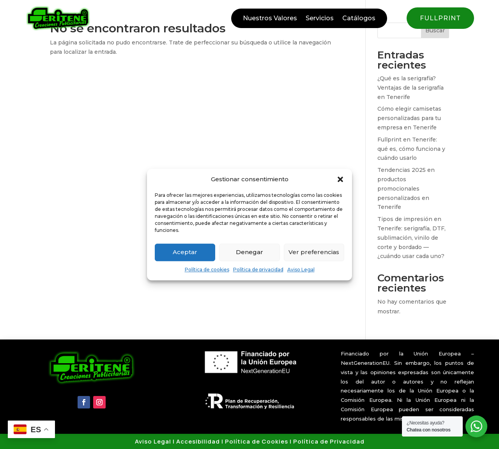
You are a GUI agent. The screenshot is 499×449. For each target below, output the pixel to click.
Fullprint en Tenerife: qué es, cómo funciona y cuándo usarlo (411, 149)
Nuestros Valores (270, 19)
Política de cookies (207, 269)
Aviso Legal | (155, 441)
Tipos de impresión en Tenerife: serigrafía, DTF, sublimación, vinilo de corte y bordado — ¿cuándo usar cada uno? (411, 238)
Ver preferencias (313, 252)
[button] (340, 179)
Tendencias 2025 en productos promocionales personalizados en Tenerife (406, 188)
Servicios (320, 19)
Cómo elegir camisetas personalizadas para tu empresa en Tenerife (409, 118)
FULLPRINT (440, 18)
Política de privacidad (258, 269)
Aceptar (185, 252)
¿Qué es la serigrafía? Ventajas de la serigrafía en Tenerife (410, 88)
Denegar (249, 252)
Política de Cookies (256, 441)
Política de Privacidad (329, 441)
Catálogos (358, 19)
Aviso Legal (301, 269)
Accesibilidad (198, 441)
